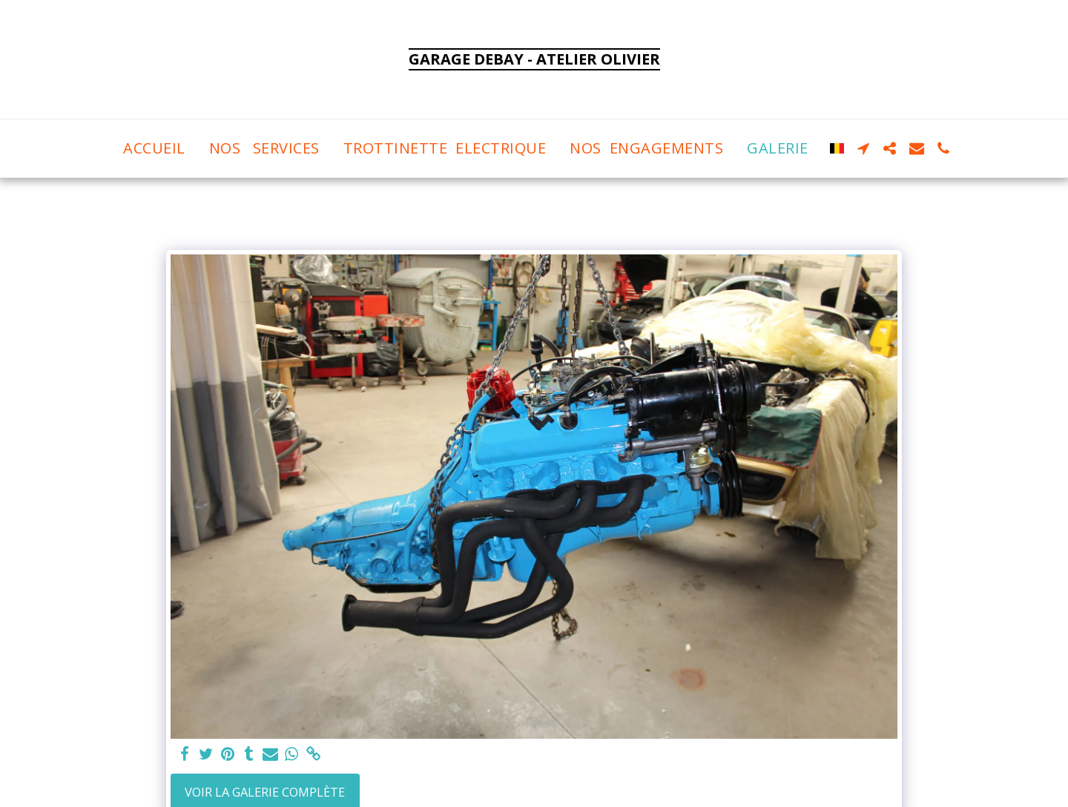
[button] (863, 148)
